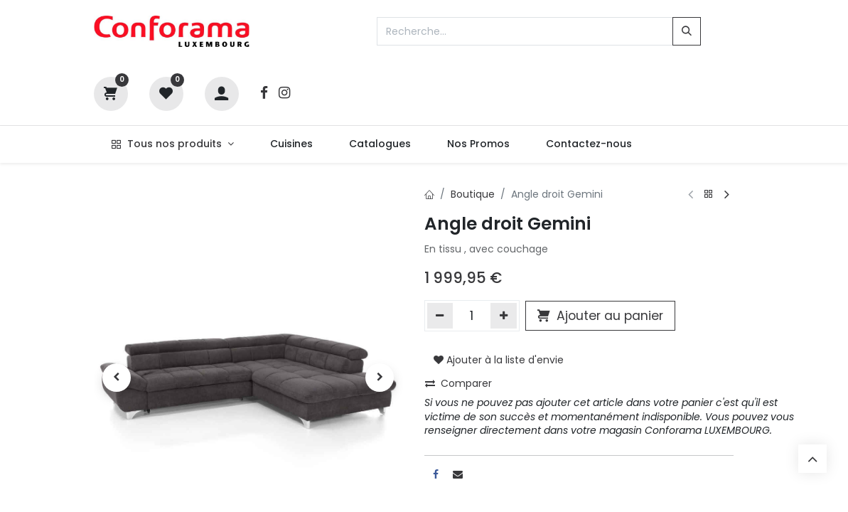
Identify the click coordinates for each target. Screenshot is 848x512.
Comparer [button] (458, 383)
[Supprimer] (440, 316)
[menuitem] (291, 144)
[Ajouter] (503, 316)
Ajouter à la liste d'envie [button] (499, 360)
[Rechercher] (686, 31)
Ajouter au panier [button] (600, 315)
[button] (117, 377)
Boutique (473, 194)
